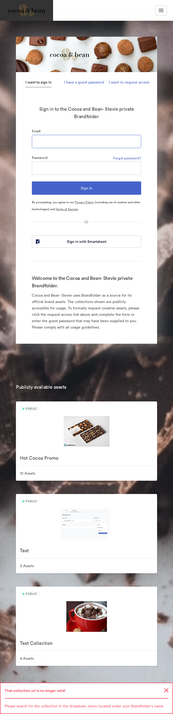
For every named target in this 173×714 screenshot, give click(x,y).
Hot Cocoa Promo (39, 458)
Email (36, 131)
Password (39, 157)
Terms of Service (67, 209)
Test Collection (36, 643)
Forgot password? (127, 158)
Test (24, 550)
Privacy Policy (84, 202)
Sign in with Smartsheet (70, 241)
